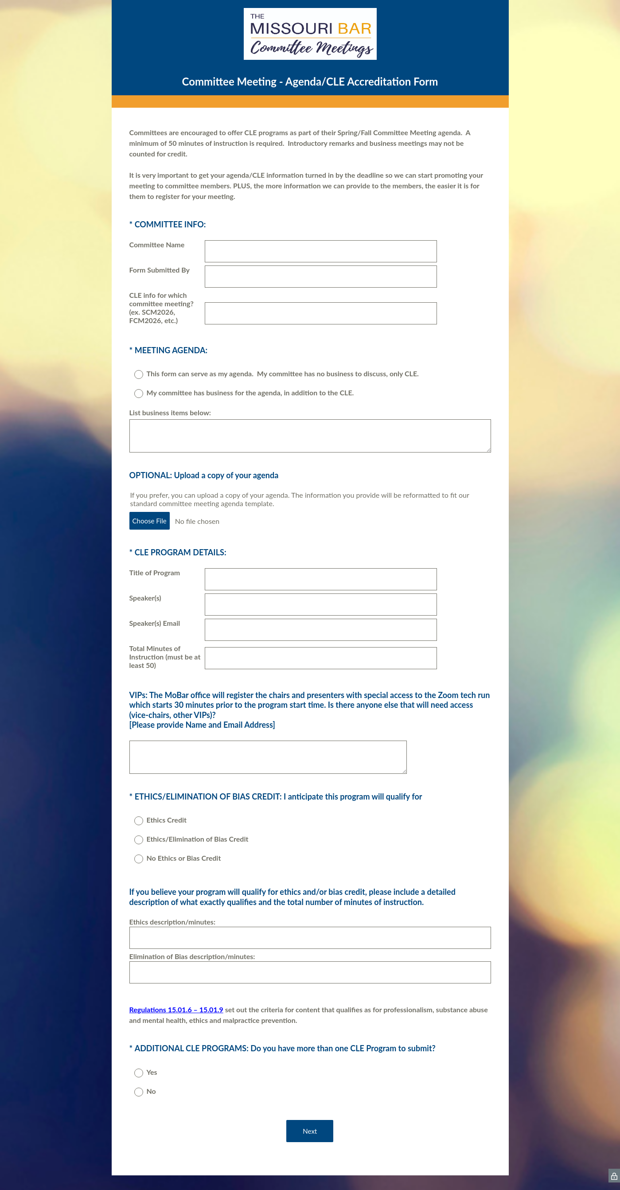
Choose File (150, 522)
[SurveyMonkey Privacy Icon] (614, 1176)
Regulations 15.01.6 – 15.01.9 (176, 1011)
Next (310, 1132)
